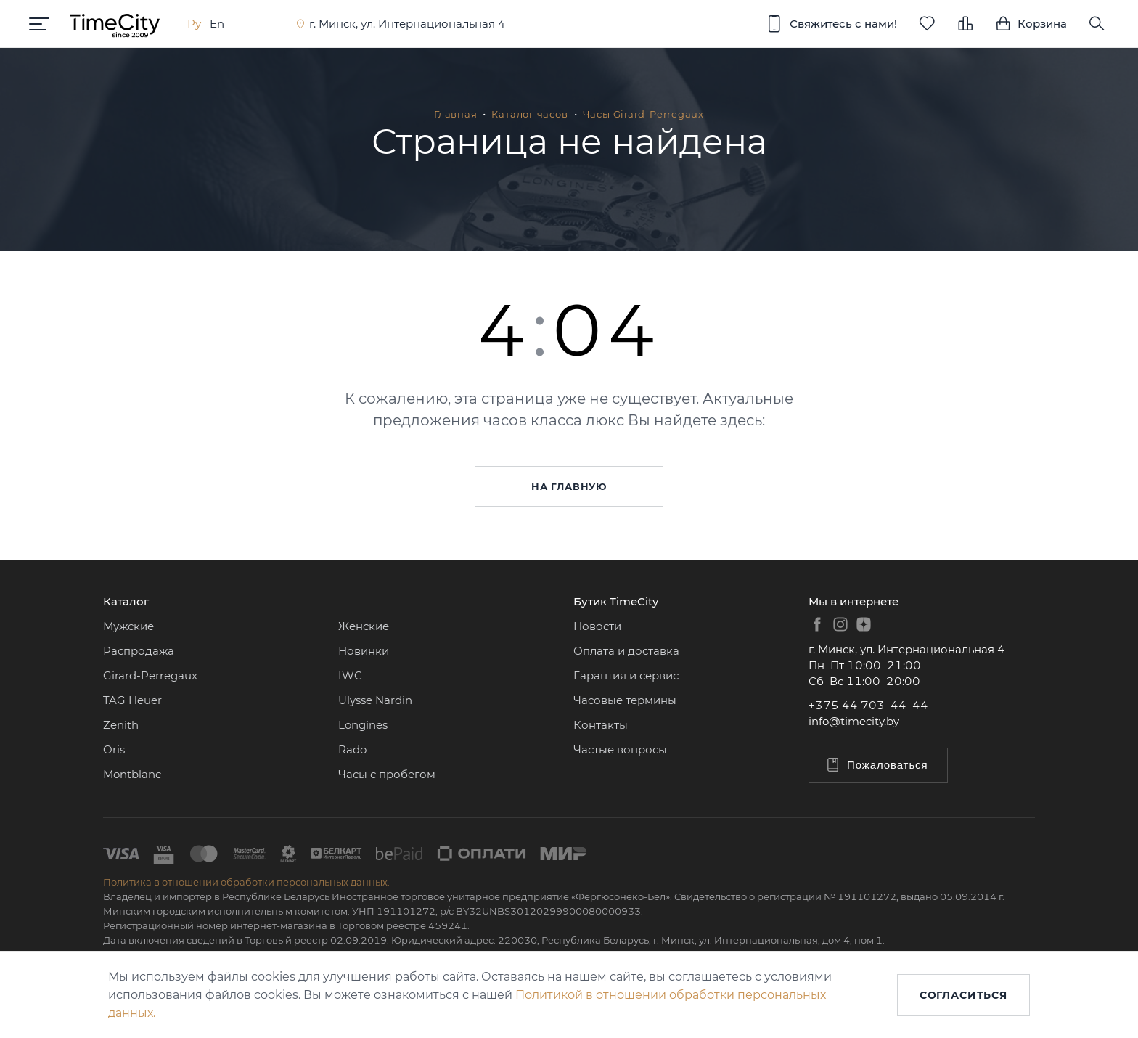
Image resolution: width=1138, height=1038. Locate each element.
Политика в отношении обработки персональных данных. (246, 882)
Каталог (126, 601)
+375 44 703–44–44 (868, 705)
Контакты (600, 725)
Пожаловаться (876, 764)
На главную (569, 486)
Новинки (363, 651)
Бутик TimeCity (615, 601)
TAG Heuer (132, 700)
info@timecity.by (854, 721)
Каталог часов (529, 114)
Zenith (121, 725)
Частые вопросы (620, 749)
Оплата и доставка (626, 651)
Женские (363, 626)
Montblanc (132, 774)
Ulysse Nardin (375, 700)
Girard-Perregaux (150, 675)
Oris (114, 749)
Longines (363, 725)
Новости (597, 626)
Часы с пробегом (386, 774)
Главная (455, 114)
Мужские (128, 626)
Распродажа (138, 651)
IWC (350, 675)
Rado (352, 749)
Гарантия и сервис (626, 675)
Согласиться (963, 995)
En (217, 23)
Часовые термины (624, 700)
